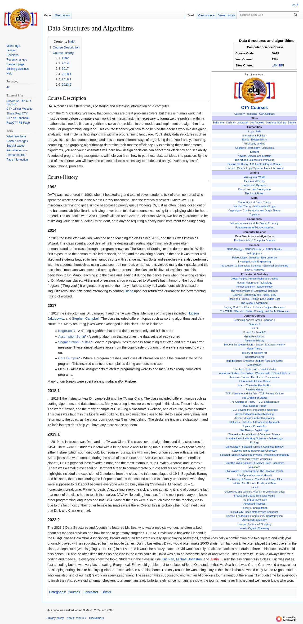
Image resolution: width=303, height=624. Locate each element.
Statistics (234, 422)
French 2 (261, 332)
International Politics (253, 135)
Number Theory (242, 206)
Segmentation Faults (73, 342)
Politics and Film (245, 286)
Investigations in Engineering (254, 261)
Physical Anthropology (276, 454)
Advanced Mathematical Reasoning (254, 418)
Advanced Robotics (255, 503)
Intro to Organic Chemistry (254, 528)
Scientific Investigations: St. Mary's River (248, 463)
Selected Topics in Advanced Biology (263, 446)
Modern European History (238, 344)
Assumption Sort (70, 336)
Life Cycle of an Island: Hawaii (254, 475)
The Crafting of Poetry (242, 401)
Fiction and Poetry (254, 181)
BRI (281, 65)
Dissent (254, 151)
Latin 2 (254, 328)
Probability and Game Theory (254, 202)
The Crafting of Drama (254, 397)
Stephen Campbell (85, 318)
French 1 (248, 332)
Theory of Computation (254, 507)
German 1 (269, 320)
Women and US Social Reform (272, 373)
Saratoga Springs (276, 122)
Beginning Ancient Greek (248, 320)
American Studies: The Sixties (236, 373)
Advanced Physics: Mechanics (254, 459)
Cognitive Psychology (247, 147)
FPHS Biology (235, 249)
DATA (275, 53)
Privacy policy (55, 618)
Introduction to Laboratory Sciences (246, 438)
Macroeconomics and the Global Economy (255, 223)
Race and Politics (239, 298)
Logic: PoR (254, 131)
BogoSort (65, 331)
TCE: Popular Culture (271, 393)
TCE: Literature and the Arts (241, 393)
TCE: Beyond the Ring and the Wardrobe (254, 409)
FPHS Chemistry (254, 249)
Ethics (245, 139)
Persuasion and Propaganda (254, 189)
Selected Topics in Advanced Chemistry (254, 450)
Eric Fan (168, 559)
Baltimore (218, 122)
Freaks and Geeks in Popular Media (254, 495)
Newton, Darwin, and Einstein (254, 155)
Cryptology (234, 210)
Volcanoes (254, 467)
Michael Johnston (189, 559)
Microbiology (232, 446)
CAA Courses (267, 113)
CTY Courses (254, 107)
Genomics (278, 463)
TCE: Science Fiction (255, 405)
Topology (254, 214)
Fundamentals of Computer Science (254, 240)
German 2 (254, 324)
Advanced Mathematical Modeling (254, 414)
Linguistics (268, 147)
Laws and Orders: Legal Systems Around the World (254, 168)
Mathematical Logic (264, 206)
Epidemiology (264, 286)
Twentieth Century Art (245, 369)
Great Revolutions (254, 336)
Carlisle (230, 122)
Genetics (254, 257)
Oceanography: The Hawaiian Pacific (262, 471)
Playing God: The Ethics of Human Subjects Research (254, 307)
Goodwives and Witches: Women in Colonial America (254, 491)
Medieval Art (254, 364)
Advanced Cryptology (254, 520)
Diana (129, 291)
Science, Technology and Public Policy (254, 294)
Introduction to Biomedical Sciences (241, 265)
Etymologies (232, 471)
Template (252, 113)
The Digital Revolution (254, 499)
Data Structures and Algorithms (254, 236)
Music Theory (254, 348)
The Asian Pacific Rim (258, 385)
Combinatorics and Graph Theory (262, 210)
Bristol (106, 592)
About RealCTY (76, 618)
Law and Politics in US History (254, 524)
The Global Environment (254, 302)
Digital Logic (262, 430)
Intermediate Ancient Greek (254, 381)
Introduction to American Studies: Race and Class (254, 360)
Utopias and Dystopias (254, 185)
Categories (57, 592)
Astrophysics (254, 253)
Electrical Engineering (275, 265)
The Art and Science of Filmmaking (254, 159)
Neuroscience (269, 257)
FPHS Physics (274, 249)
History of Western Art (254, 352)
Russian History (254, 389)
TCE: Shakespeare (268, 401)
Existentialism (259, 139)
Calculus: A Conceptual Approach (261, 422)
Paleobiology (239, 257)
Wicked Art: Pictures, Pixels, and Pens (254, 483)
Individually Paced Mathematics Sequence (255, 512)
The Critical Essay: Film (268, 479)
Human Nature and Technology (254, 282)
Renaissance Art (254, 356)
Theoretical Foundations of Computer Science (254, 434)
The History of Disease (240, 479)
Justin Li (216, 559)
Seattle (292, 122)
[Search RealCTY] (269, 14)
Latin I (254, 487)
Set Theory (246, 430)
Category (239, 113)
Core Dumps (67, 358)
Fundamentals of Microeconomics (254, 227)
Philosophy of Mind (254, 143)
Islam (241, 385)
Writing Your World (254, 177)
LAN (274, 65)
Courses (74, 592)
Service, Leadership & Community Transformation (254, 516)
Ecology (254, 442)
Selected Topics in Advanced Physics (241, 454)
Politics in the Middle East (265, 298)
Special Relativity (254, 269)
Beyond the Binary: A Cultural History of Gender (254, 164)
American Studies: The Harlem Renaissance (254, 377)
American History (254, 340)
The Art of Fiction (254, 193)
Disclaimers (96, 618)
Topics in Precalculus (255, 426)
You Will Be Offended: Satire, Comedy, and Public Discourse (254, 311)
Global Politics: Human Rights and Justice (254, 278)
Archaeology (275, 438)
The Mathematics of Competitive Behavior (254, 290)
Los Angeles (257, 122)
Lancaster (242, 122)
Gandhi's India (268, 369)
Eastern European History (270, 344)
